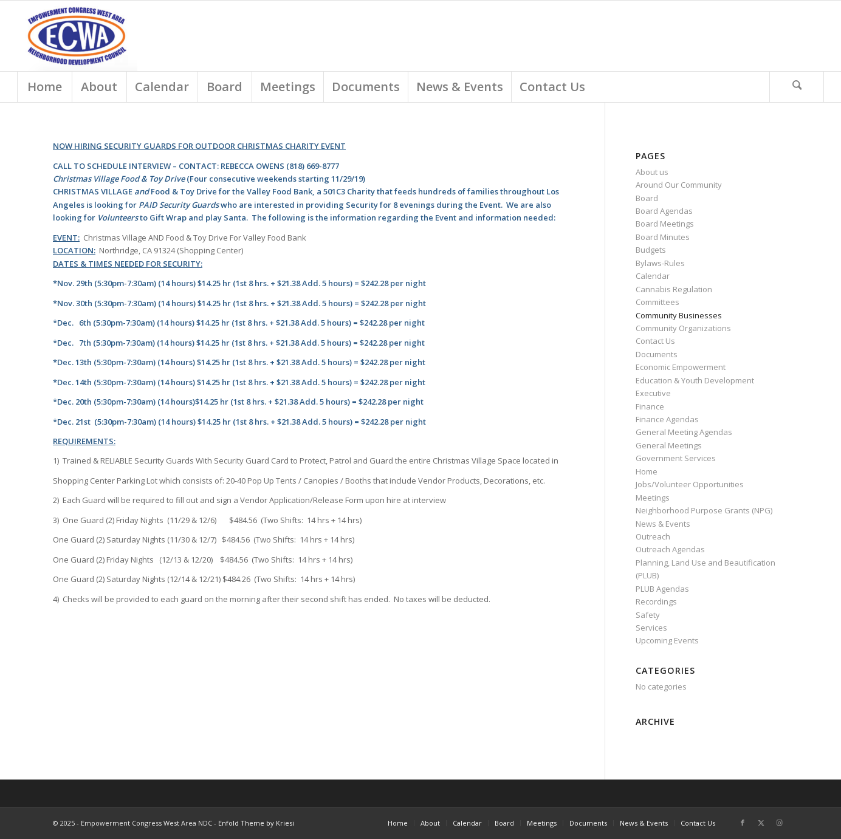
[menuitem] (44, 87)
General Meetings (669, 445)
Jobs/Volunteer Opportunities (690, 484)
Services (651, 627)
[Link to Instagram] (779, 822)
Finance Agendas (667, 419)
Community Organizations (683, 328)
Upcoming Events (667, 640)
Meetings (653, 497)
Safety (648, 614)
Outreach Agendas (670, 549)
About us (652, 171)
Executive (653, 393)
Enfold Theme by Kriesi (256, 822)
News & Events (663, 523)
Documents (657, 354)
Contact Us (655, 340)
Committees (657, 301)
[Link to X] (761, 822)
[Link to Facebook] (742, 822)
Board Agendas (664, 210)
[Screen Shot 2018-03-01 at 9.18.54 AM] (77, 36)
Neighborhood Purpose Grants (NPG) (704, 510)
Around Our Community (679, 184)
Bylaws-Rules (660, 263)
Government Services (676, 458)
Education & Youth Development (695, 380)
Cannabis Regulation (674, 289)
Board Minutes (663, 236)
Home (646, 471)
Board (647, 198)
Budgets (651, 249)
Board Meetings (665, 223)
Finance (650, 406)
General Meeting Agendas (684, 431)
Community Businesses (679, 315)
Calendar (653, 275)
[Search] (796, 87)
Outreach (653, 536)
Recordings (656, 601)
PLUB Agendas (662, 588)
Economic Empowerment (681, 366)
